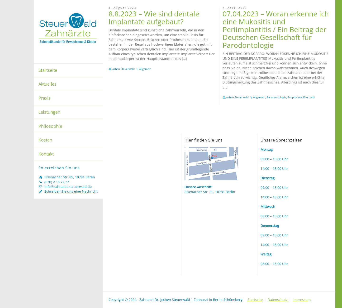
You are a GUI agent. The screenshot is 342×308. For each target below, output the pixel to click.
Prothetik (309, 97)
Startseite (47, 70)
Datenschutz (278, 299)
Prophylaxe (295, 97)
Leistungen (49, 112)
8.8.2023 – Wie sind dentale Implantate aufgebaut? (154, 17)
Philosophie (50, 126)
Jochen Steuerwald (123, 69)
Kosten (45, 140)
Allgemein (145, 69)
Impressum (302, 299)
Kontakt (46, 154)
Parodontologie (276, 97)
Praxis (44, 98)
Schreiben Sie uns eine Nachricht (71, 191)
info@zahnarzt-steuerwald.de (68, 186)
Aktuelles (47, 84)
